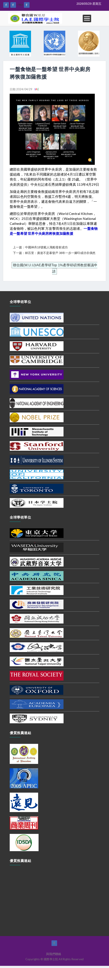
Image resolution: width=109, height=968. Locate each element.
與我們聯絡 (53, 954)
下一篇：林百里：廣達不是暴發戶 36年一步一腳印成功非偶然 (54, 253)
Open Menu (87, 18)
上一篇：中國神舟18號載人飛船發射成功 (40, 247)
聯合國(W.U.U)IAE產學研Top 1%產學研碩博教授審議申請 (55, 268)
